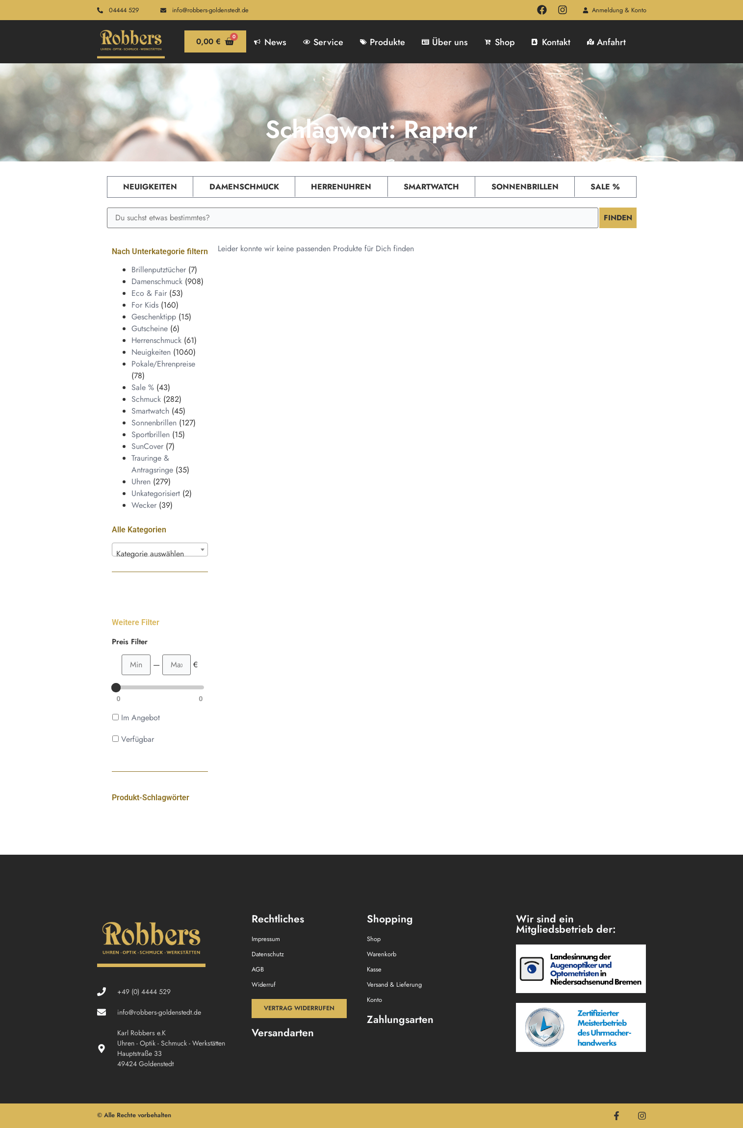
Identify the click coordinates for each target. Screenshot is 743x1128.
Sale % (605, 186)
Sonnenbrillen (525, 186)
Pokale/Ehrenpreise (163, 363)
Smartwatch (431, 186)
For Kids (144, 305)
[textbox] (159, 554)
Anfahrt (606, 42)
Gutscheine (149, 328)
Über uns (445, 42)
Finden (617, 217)
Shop (500, 42)
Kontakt (551, 42)
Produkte (383, 42)
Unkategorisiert (155, 493)
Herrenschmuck (156, 340)
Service (323, 42)
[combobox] (160, 549)
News (270, 42)
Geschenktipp (153, 316)
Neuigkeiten (150, 186)
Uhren (141, 481)
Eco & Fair (149, 293)
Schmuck (146, 399)
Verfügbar (137, 739)
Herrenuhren (341, 186)
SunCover (147, 446)
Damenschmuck (244, 186)
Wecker (143, 505)
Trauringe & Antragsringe (152, 463)
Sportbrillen (150, 434)
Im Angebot (140, 717)
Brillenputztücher (158, 269)
